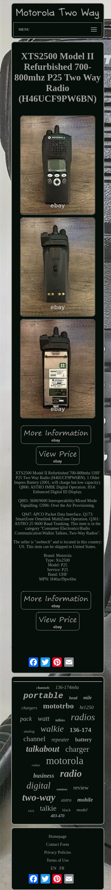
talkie (48, 808)
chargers (29, 707)
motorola (64, 760)
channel (34, 739)
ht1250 (87, 707)
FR (62, 868)
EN (53, 868)
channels (43, 688)
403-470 (58, 816)
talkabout (42, 749)
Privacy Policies (57, 852)
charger (77, 749)
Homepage (58, 836)
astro (66, 800)
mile (87, 697)
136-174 (80, 729)
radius (36, 765)
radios (83, 717)
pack (26, 718)
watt (44, 718)
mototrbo (58, 706)
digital (39, 785)
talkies (60, 720)
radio (71, 773)
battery (83, 740)
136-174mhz (67, 687)
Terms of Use (57, 860)
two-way (38, 797)
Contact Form (57, 844)
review (81, 787)
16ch (31, 810)
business (43, 775)
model (82, 809)
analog (29, 731)
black (66, 810)
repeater (60, 740)
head (73, 698)
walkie (52, 728)
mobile (85, 800)
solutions (62, 789)
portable (43, 695)
